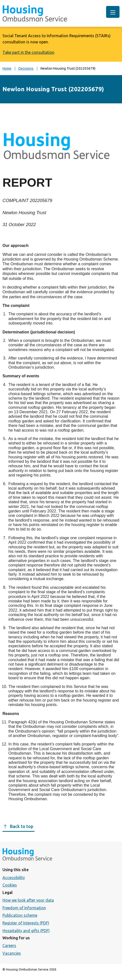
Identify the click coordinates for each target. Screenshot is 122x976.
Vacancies (11, 953)
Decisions (26, 68)
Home (6, 68)
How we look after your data (28, 900)
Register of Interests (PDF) (25, 923)
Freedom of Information (24, 908)
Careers (9, 945)
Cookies (9, 885)
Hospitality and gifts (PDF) (26, 930)
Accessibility (13, 877)
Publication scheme (19, 915)
